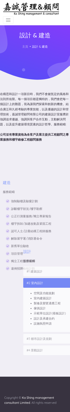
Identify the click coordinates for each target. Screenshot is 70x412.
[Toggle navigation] (8, 20)
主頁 (25, 46)
